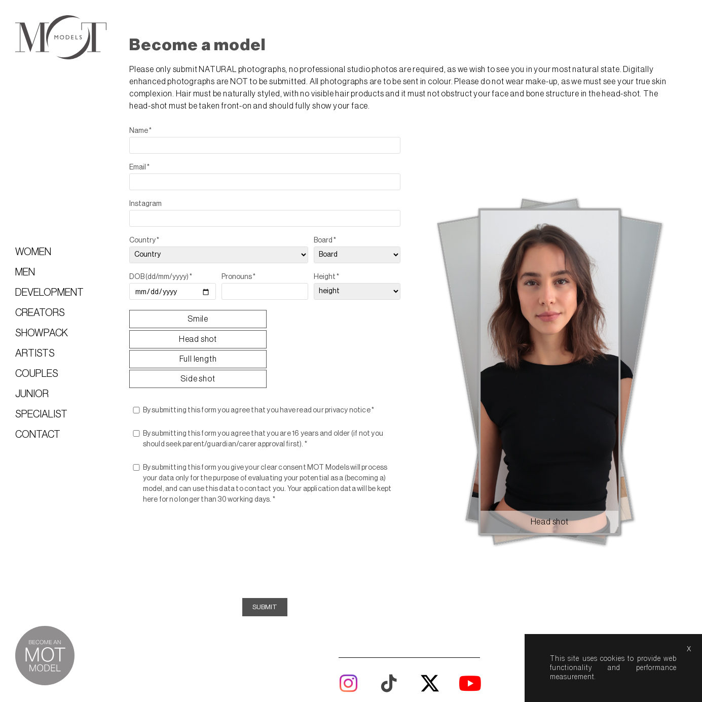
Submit (278, 543)
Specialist (41, 414)
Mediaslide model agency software (409, 674)
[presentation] (278, 489)
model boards (473, 659)
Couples (36, 374)
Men (25, 272)
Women (33, 252)
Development (49, 293)
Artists (35, 353)
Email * (157, 165)
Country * (162, 238)
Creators (40, 313)
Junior (32, 394)
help (426, 659)
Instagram (163, 202)
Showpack (41, 333)
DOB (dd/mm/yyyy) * (178, 275)
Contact (37, 435)
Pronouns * (253, 275)
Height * (338, 275)
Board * (336, 238)
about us (388, 659)
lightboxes (339, 659)
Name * (158, 129)
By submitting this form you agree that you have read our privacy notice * (276, 346)
